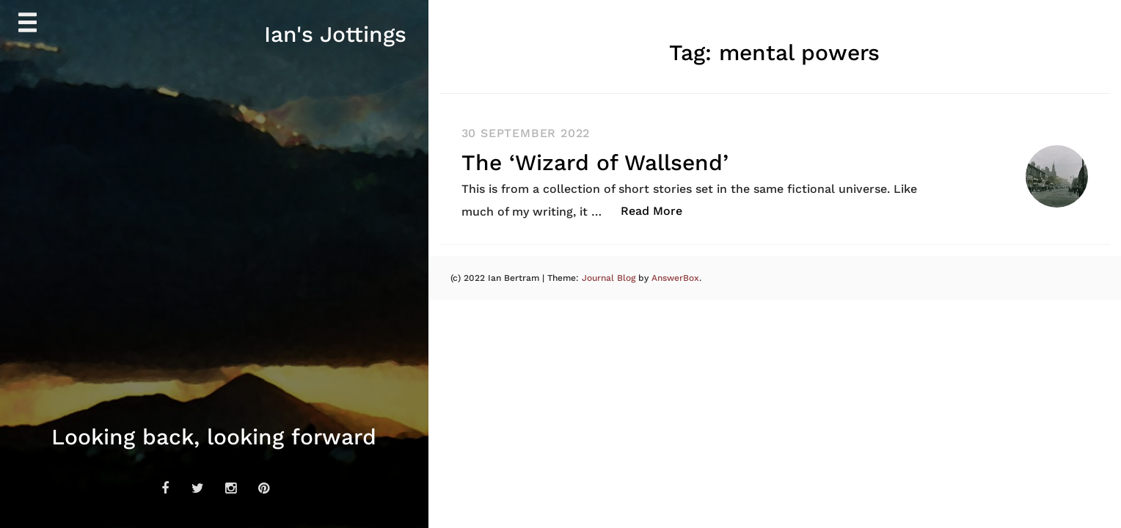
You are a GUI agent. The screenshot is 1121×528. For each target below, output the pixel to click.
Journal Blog (610, 278)
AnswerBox (675, 278)
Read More (659, 210)
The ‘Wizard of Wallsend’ (595, 162)
